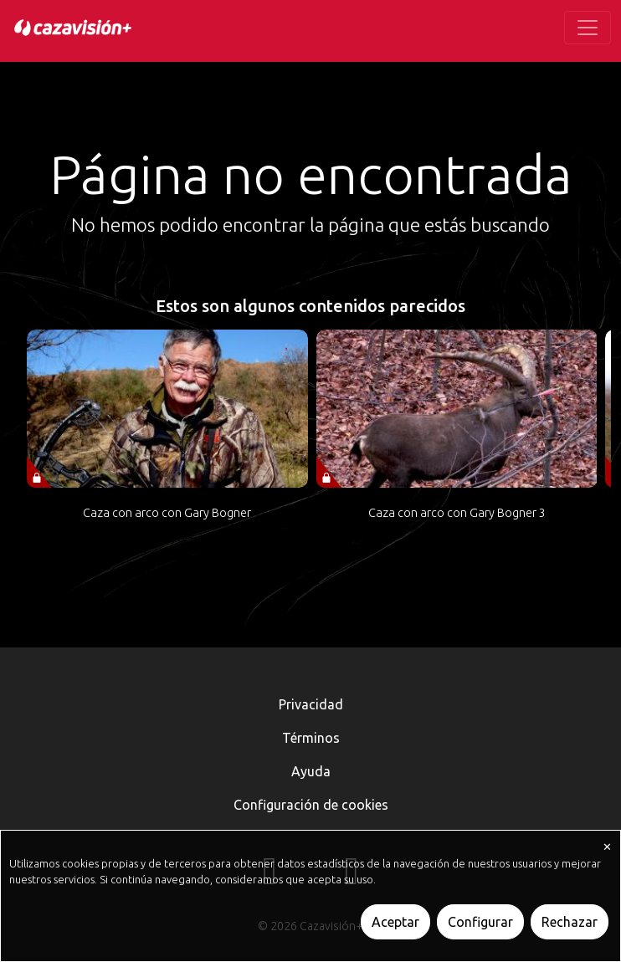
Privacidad (311, 704)
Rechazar (569, 921)
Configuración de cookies (311, 804)
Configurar (480, 921)
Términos (311, 737)
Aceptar (395, 921)
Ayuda (311, 771)
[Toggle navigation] (587, 27)
